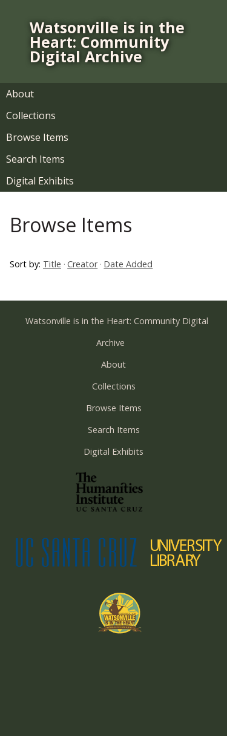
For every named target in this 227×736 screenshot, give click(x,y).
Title (52, 264)
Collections (31, 115)
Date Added (128, 264)
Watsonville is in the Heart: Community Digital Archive (107, 42)
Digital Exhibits (40, 180)
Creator (82, 264)
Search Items (35, 159)
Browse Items (37, 137)
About (20, 93)
